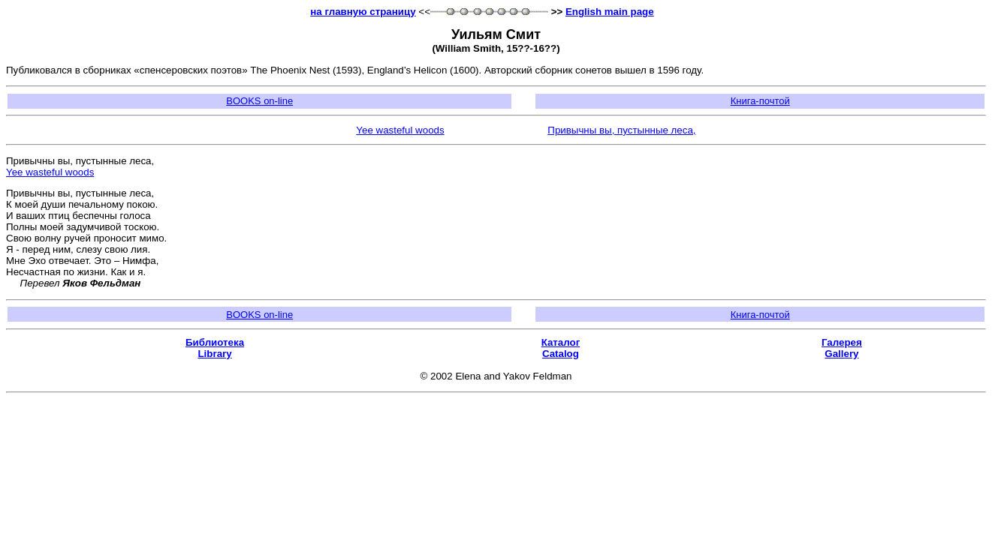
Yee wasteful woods (400, 130)
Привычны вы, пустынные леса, (621, 130)
